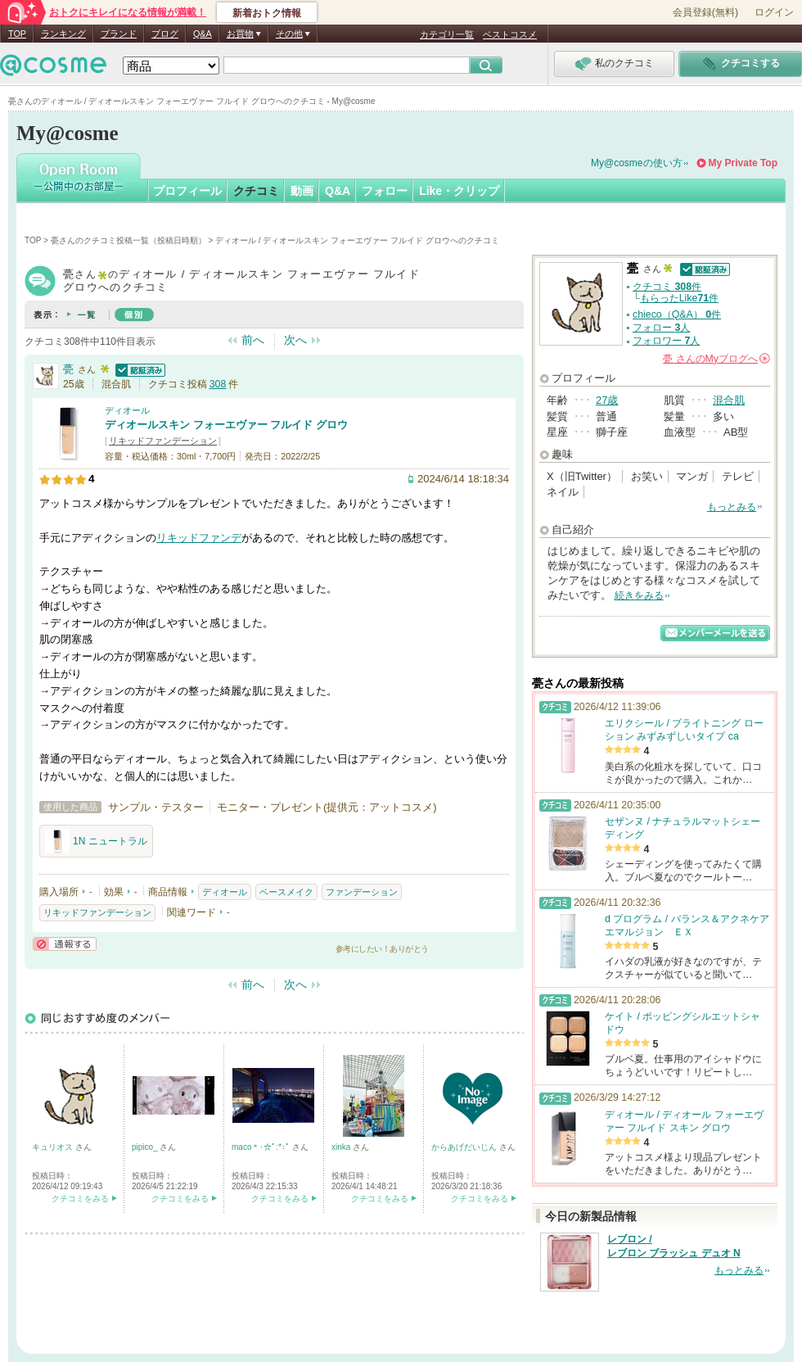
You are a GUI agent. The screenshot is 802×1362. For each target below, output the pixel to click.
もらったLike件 (679, 298)
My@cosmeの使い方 (637, 163)
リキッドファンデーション (163, 441)
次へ (295, 339)
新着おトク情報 (266, 13)
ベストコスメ (510, 34)
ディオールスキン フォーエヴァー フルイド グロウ (226, 425)
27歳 (607, 400)
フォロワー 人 (666, 340)
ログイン (774, 12)
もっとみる (731, 507)
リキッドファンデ (198, 538)
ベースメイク (286, 892)
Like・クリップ (459, 190)
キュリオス (53, 1147)
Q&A (202, 33)
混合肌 (729, 400)
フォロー (385, 190)
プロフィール (187, 190)
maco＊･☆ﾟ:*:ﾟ (262, 1147)
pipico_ (146, 1147)
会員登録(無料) (705, 12)
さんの (716, 358)
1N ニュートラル (96, 841)
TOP (17, 33)
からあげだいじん (465, 1147)
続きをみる (639, 595)
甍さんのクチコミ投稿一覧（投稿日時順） (128, 240)
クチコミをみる (80, 1198)
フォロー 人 (661, 327)
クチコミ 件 (667, 286)
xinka (342, 1147)
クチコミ (256, 190)
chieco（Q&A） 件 (677, 314)
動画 (302, 190)
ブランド (119, 33)
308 (218, 384)
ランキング (63, 33)
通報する (65, 944)
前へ (252, 339)
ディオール (127, 410)
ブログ (164, 33)
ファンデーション (362, 892)
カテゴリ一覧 (447, 34)
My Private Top (743, 163)
